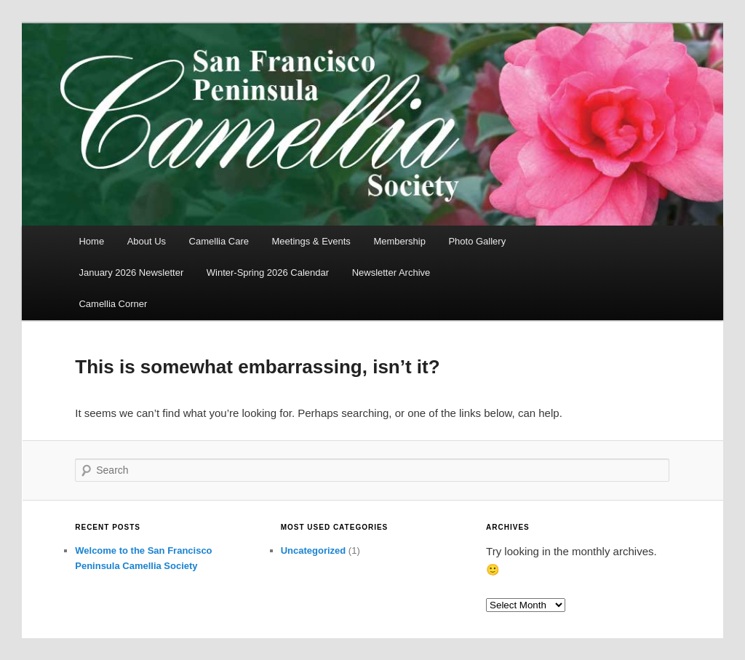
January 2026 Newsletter (131, 272)
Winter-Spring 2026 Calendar (268, 272)
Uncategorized (313, 550)
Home (91, 241)
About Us (146, 241)
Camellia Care (219, 241)
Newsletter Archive (391, 272)
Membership (399, 241)
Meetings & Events (310, 241)
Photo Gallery (477, 241)
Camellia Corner (113, 303)
